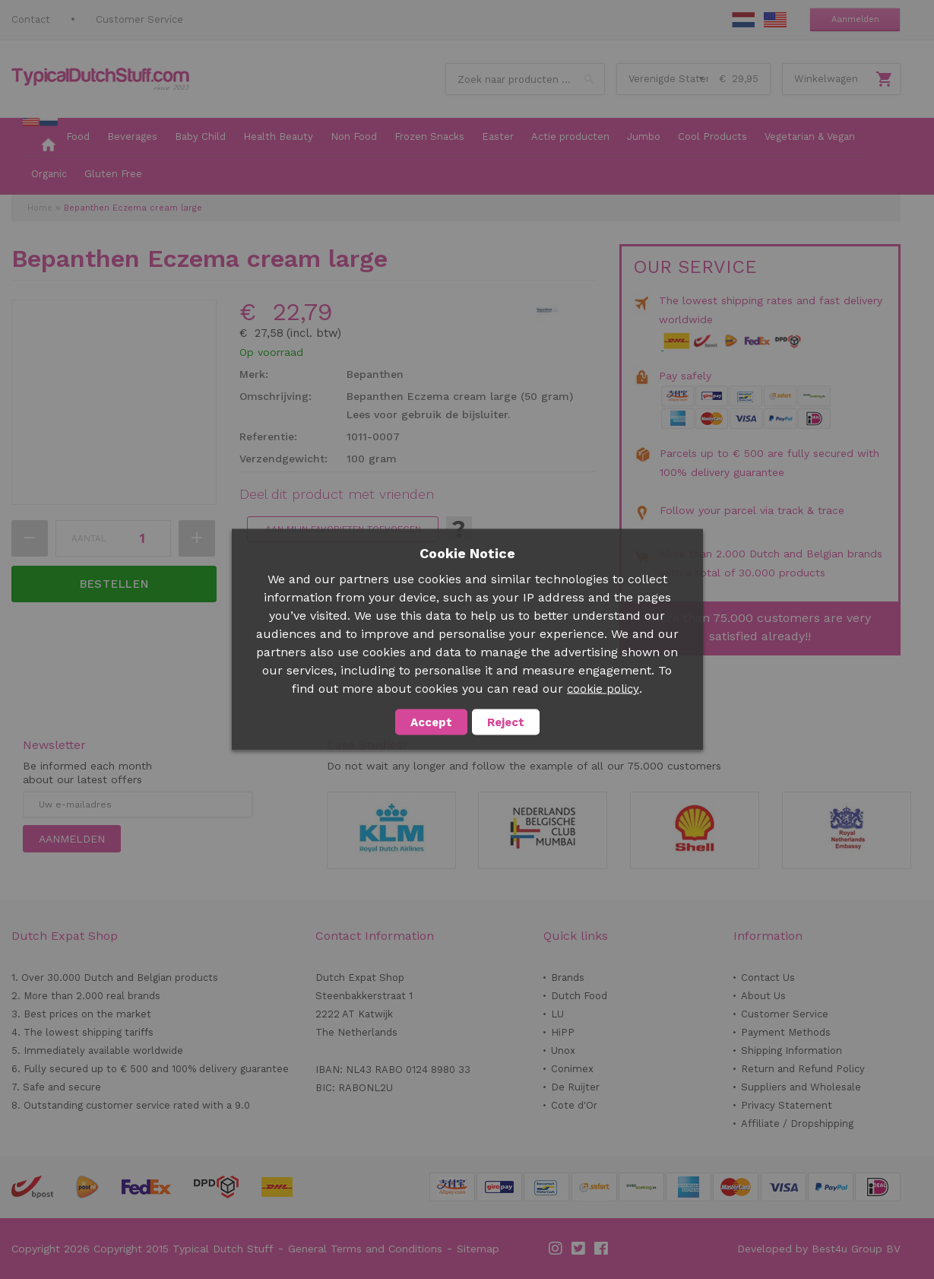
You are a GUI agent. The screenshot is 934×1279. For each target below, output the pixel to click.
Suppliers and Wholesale (801, 1087)
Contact (30, 19)
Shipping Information (791, 1050)
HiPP (563, 1032)
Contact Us (768, 977)
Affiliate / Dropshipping (797, 1123)
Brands (567, 977)
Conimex (572, 1068)
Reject (505, 722)
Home (39, 208)
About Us (763, 995)
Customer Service (139, 19)
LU (557, 1014)
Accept (431, 722)
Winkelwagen (826, 78)
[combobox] (525, 79)
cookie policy (603, 689)
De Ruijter (575, 1087)
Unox (563, 1050)
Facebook (601, 1248)
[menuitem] (40, 137)
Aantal (88, 538)
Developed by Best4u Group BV (819, 1249)
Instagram (556, 1248)
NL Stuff (743, 19)
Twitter (579, 1248)
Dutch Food (579, 995)
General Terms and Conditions (365, 1249)
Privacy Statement (786, 1105)
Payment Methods (786, 1032)
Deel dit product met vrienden (336, 494)
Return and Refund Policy (803, 1068)
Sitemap (478, 1249)
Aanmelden (855, 19)
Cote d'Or (574, 1105)
